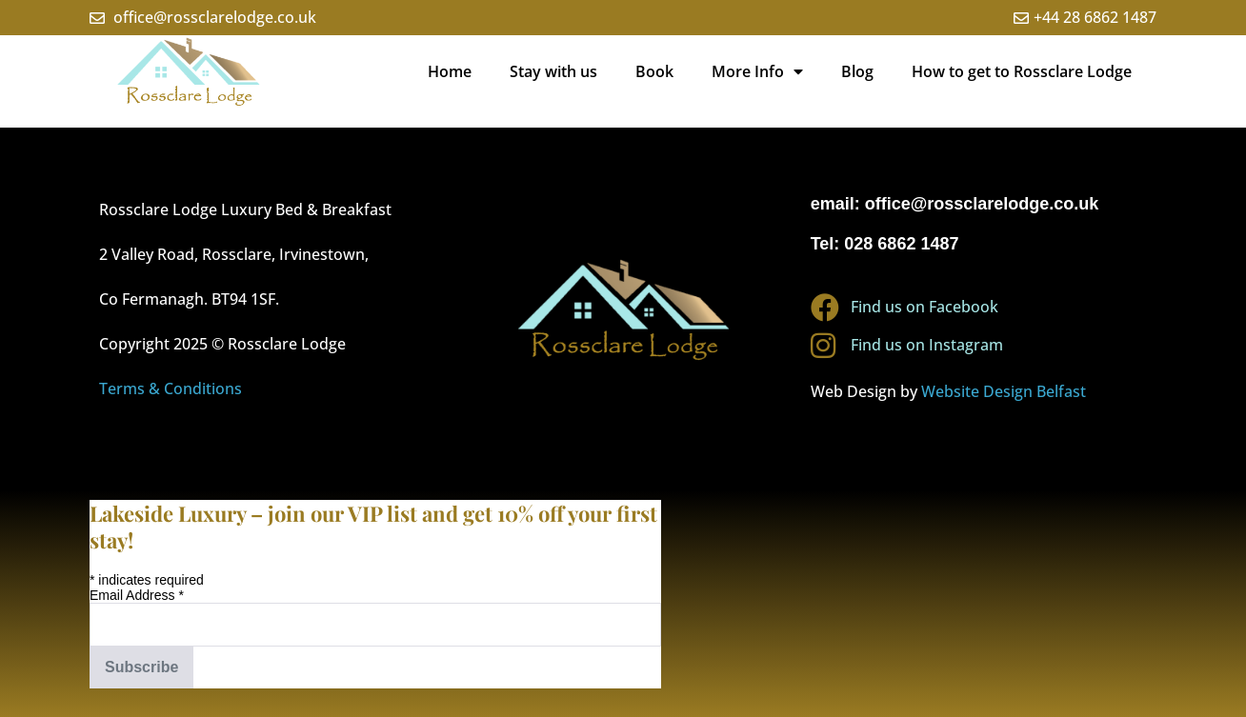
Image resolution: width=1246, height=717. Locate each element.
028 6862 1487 (901, 243)
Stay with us (553, 71)
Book (654, 71)
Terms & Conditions (170, 388)
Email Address (137, 595)
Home (450, 71)
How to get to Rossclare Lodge (1022, 71)
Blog (857, 71)
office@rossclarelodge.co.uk (982, 203)
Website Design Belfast (1003, 391)
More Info (757, 71)
